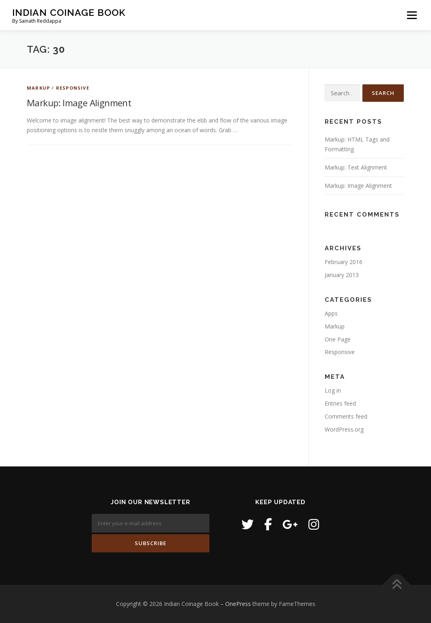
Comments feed (346, 416)
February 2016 (343, 262)
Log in (333, 390)
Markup (38, 88)
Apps (331, 313)
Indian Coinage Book (68, 12)
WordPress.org (344, 429)
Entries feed (340, 403)
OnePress (238, 604)
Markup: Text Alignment (356, 167)
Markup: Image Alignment (79, 103)
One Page (338, 339)
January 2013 (342, 275)
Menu (412, 15)
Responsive (72, 88)
